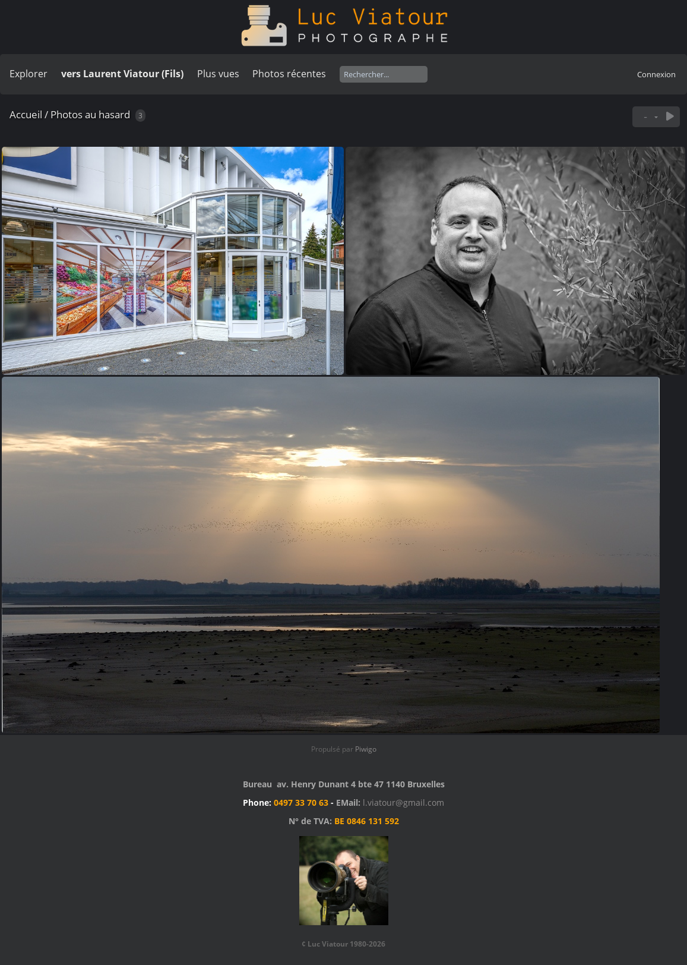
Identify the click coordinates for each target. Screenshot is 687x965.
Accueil (26, 114)
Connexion (656, 74)
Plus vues (218, 73)
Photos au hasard (90, 114)
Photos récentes (289, 73)
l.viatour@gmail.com (403, 802)
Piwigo (365, 749)
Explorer (29, 73)
